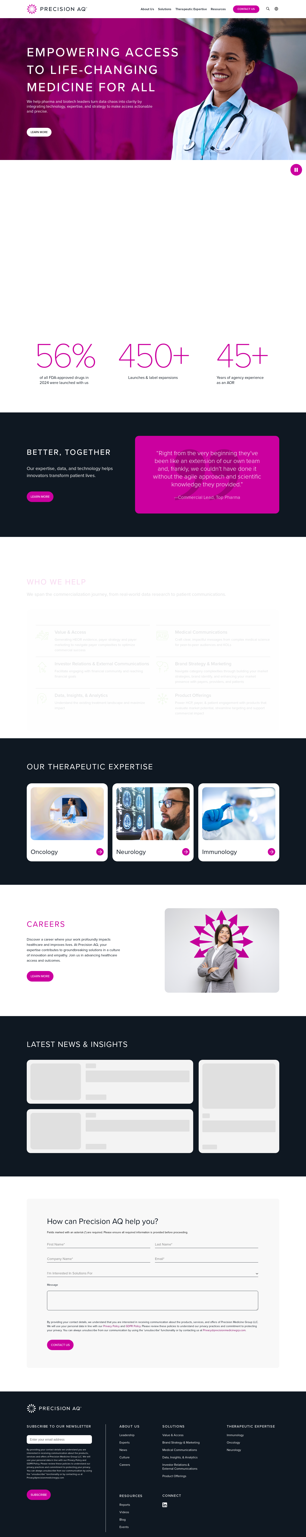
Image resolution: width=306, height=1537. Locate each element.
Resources (131, 1495)
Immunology (235, 1435)
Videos (124, 1512)
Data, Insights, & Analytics (179, 1457)
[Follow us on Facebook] (164, 1506)
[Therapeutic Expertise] (191, 9)
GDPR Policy (133, 1326)
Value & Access (172, 1435)
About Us (129, 1426)
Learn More (39, 132)
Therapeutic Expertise (251, 1426)
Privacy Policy (111, 1326)
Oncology (233, 1442)
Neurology (234, 1450)
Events (124, 1527)
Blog (122, 1519)
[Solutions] (165, 9)
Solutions (173, 1426)
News (123, 1450)
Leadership (126, 1435)
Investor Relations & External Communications (179, 1466)
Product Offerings (174, 1476)
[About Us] (147, 9)
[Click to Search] (268, 9)
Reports (124, 1504)
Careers (124, 1464)
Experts (124, 1442)
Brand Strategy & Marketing (181, 1442)
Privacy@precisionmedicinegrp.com (224, 1330)
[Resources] (218, 9)
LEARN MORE (40, 496)
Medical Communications (179, 1450)
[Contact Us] (246, 9)
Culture (124, 1457)
